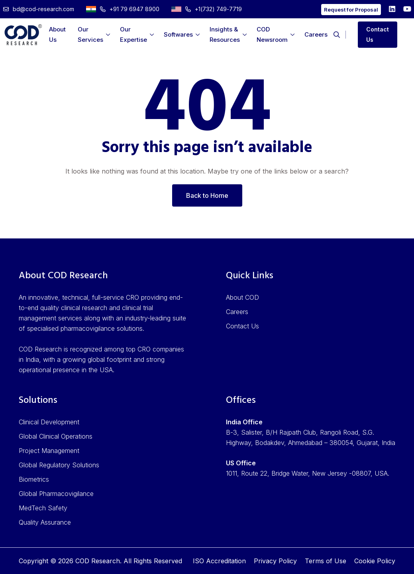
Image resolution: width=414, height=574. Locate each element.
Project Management (49, 451)
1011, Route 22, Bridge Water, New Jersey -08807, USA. (307, 473)
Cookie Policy (374, 561)
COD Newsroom (272, 34)
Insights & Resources (225, 34)
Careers (316, 34)
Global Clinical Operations (55, 436)
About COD (242, 297)
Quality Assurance (45, 522)
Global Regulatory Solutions (59, 465)
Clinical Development (49, 422)
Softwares (178, 34)
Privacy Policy (275, 561)
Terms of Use (325, 561)
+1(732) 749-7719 (206, 9)
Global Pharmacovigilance (56, 494)
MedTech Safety (43, 508)
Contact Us (377, 34)
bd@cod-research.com (38, 9)
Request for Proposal (351, 9)
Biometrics (34, 479)
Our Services (90, 34)
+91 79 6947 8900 (122, 9)
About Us (57, 34)
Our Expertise (133, 34)
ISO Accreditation (219, 561)
